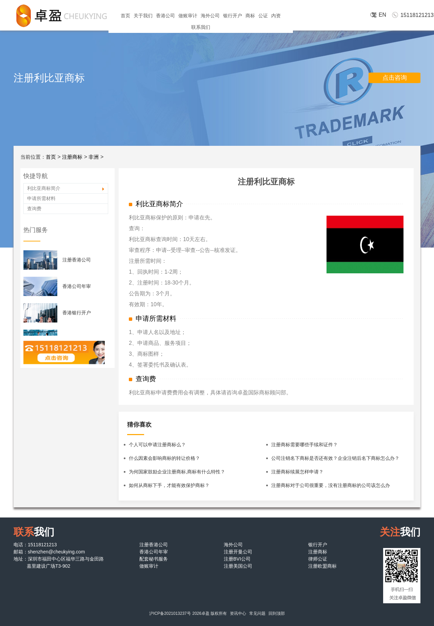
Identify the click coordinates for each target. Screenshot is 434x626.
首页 (125, 15)
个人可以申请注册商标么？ (157, 444)
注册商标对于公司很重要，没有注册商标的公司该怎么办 (330, 485)
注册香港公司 (76, 259)
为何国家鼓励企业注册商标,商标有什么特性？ (177, 471)
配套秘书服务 (153, 559)
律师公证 (317, 559)
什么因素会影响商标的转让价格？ (164, 458)
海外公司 (210, 15)
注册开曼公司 (238, 551)
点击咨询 (394, 77)
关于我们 (143, 15)
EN (382, 15)
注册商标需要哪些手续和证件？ (304, 444)
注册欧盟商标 (322, 566)
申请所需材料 (41, 198)
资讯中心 (238, 613)
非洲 (93, 157)
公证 (263, 15)
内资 (276, 15)
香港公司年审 (76, 286)
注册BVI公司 (237, 559)
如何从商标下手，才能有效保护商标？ (169, 485)
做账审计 (187, 15)
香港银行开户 (76, 312)
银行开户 (232, 15)
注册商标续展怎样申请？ (297, 471)
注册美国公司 (238, 566)
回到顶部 (277, 613)
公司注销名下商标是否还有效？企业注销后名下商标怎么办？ (335, 458)
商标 (250, 15)
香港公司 (165, 15)
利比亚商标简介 (43, 188)
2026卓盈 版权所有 (209, 613)
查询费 (34, 208)
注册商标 (72, 157)
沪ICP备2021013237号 (170, 613)
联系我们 (200, 27)
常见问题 (257, 613)
